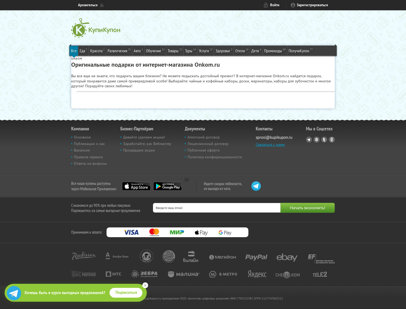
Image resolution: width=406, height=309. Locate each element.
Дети (256, 50)
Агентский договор (204, 137)
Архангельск (88, 5)
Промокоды (275, 50)
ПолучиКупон (301, 50)
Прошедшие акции (139, 150)
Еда (83, 50)
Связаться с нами (270, 144)
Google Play (167, 186)
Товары (175, 50)
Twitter (324, 140)
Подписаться (126, 292)
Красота (97, 50)
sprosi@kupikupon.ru (274, 137)
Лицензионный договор (208, 143)
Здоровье (224, 50)
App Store (136, 186)
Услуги (206, 50)
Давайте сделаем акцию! (144, 137)
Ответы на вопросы (90, 163)
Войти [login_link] (274, 5)
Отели (241, 50)
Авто (138, 50)
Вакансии (82, 150)
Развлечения (119, 50)
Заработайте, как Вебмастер (147, 143)
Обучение (155, 50)
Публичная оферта (204, 150)
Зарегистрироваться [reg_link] (312, 5)
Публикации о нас (89, 143)
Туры (190, 50)
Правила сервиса (88, 156)
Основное (82, 137)
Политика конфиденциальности (215, 156)
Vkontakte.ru (317, 140)
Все (74, 50)
